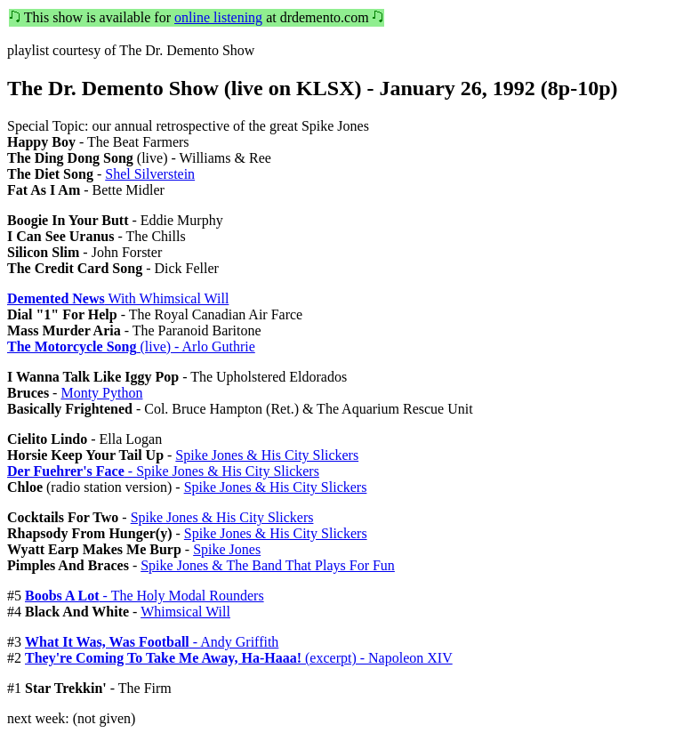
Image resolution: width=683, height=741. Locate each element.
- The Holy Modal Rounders (144, 595)
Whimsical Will (185, 611)
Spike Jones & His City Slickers (266, 455)
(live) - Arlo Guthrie (131, 346)
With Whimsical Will (118, 298)
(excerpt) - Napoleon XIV (239, 657)
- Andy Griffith (151, 641)
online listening (218, 17)
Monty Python (101, 392)
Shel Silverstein (150, 173)
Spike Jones (227, 549)
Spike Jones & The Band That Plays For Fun (268, 565)
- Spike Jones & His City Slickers (163, 471)
